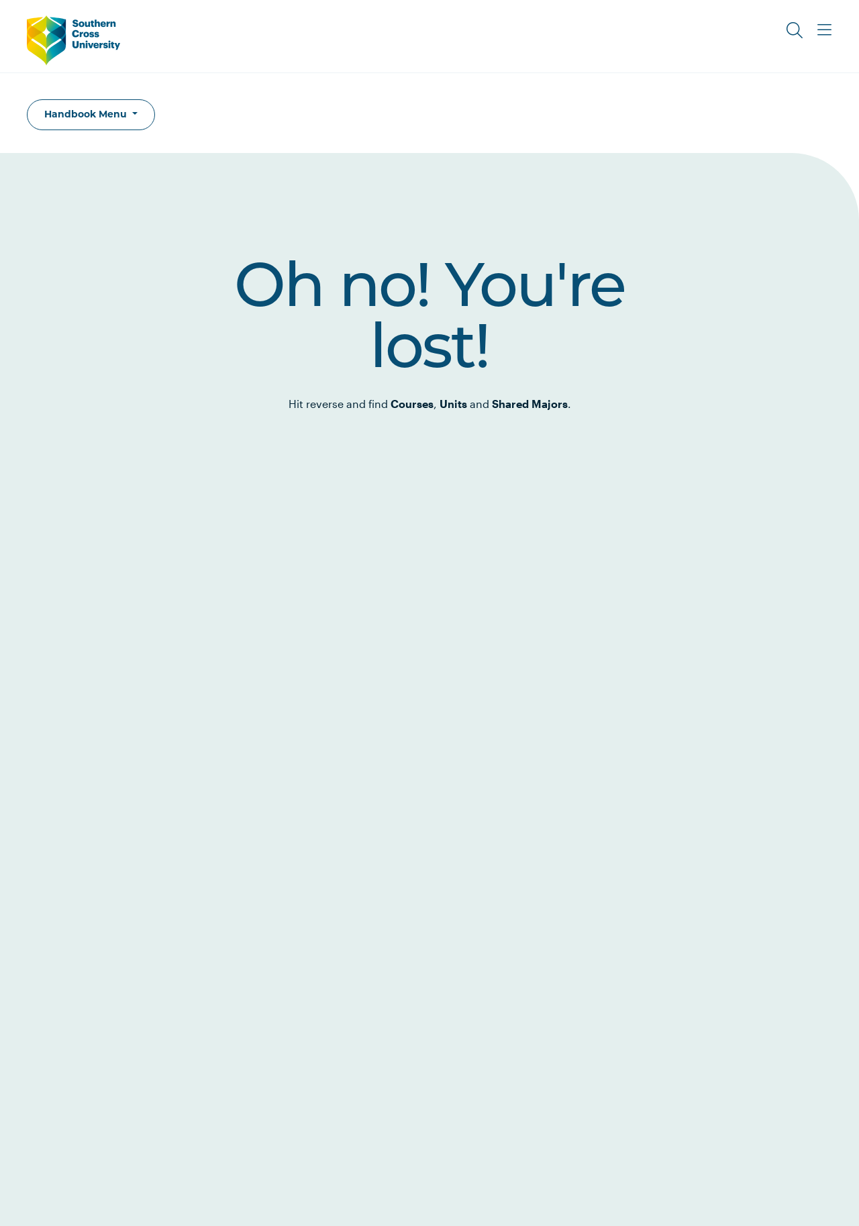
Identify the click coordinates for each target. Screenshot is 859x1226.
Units (453, 403)
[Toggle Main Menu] (824, 30)
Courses (412, 403)
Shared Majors (530, 403)
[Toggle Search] (794, 30)
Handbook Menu (87, 114)
